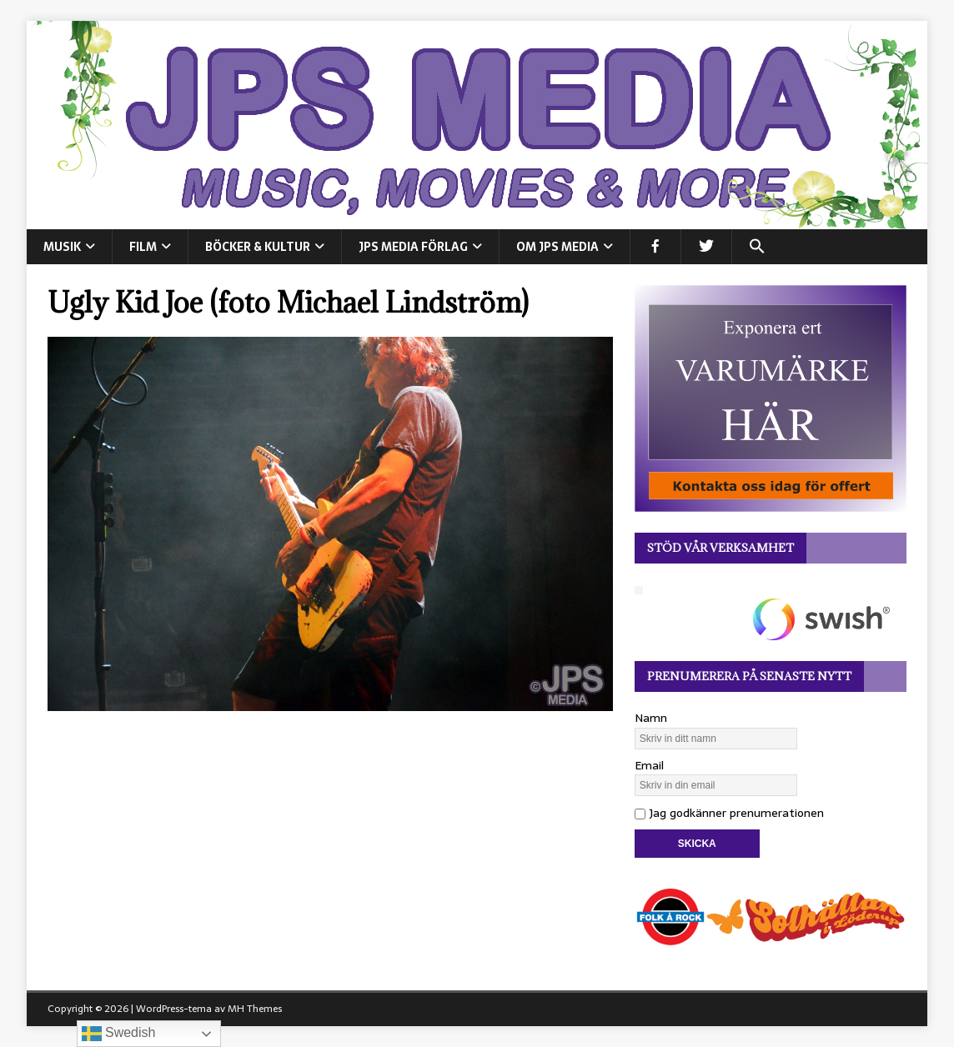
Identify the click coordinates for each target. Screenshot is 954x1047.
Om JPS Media (557, 247)
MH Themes (255, 1008)
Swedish (119, 1034)
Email (649, 765)
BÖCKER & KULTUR (257, 247)
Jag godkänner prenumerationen (729, 813)
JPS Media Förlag (413, 247)
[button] (756, 246)
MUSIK (62, 247)
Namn (651, 718)
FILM (143, 247)
